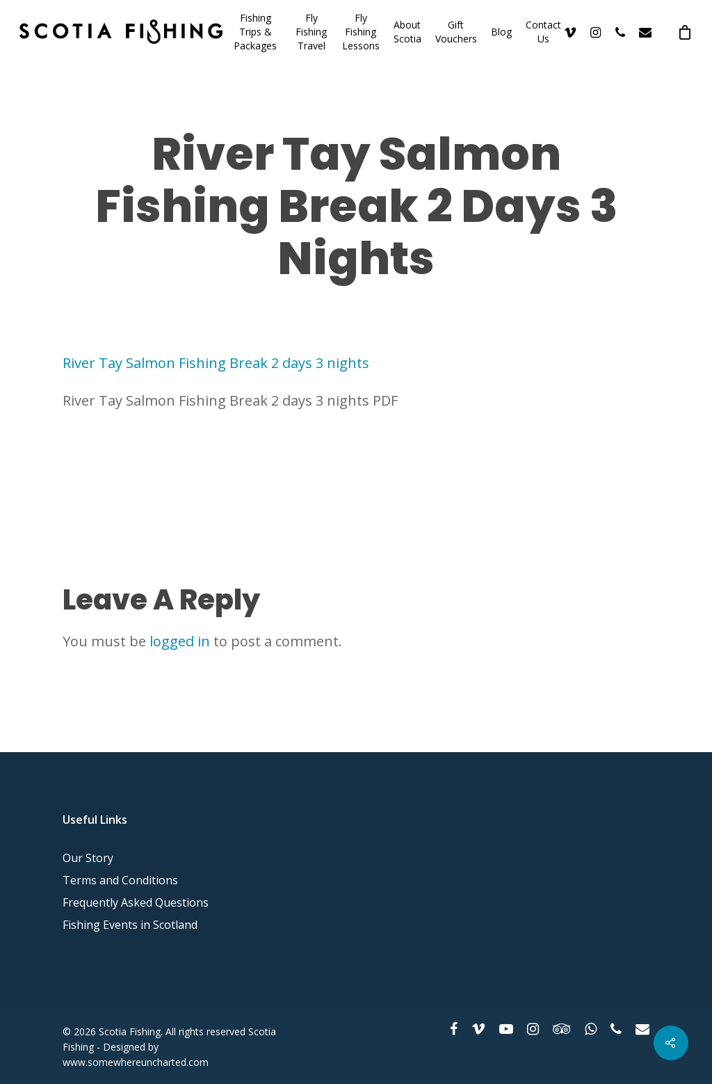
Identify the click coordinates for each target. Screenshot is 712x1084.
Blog (501, 31)
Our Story (88, 858)
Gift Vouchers (456, 31)
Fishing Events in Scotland (130, 924)
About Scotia (407, 31)
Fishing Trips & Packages (255, 31)
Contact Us (543, 31)
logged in (179, 641)
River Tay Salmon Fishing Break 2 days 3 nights (216, 362)
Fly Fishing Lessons (361, 31)
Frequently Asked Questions (136, 902)
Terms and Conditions (120, 880)
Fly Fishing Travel (311, 31)
